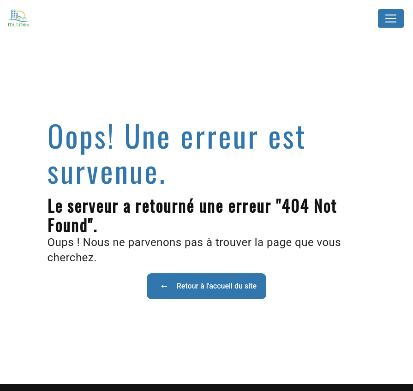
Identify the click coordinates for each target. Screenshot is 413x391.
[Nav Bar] (391, 18)
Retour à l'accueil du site (206, 286)
